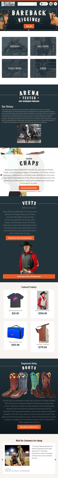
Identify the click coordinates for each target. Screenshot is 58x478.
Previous (2, 459)
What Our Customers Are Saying (29, 440)
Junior (43, 68)
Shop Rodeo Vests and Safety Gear (20, 238)
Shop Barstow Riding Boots (29, 427)
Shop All (29, 26)
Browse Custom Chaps (29, 188)
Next (55, 459)
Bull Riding (43, 46)
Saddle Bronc (15, 68)
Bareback (14, 46)
